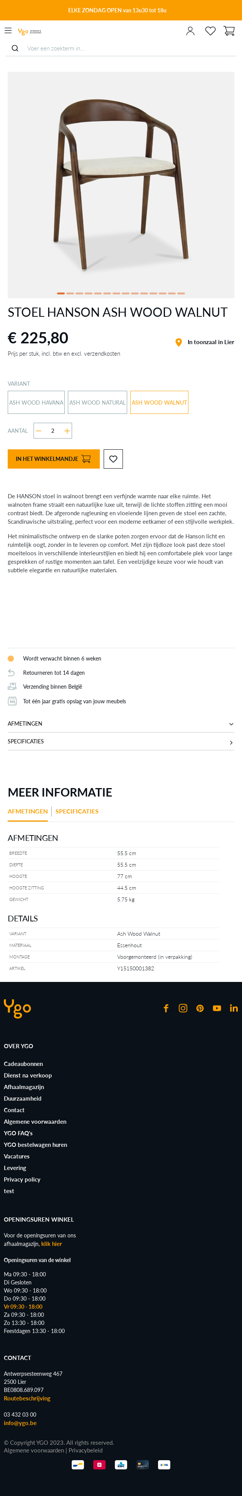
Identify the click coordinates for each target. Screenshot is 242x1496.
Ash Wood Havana (36, 402)
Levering (15, 1167)
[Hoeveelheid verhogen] (67, 430)
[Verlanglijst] (210, 30)
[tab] (30, 814)
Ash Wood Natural (97, 402)
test (9, 1190)
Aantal (18, 430)
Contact (14, 1109)
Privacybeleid (86, 1450)
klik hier (51, 1243)
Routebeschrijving (27, 1398)
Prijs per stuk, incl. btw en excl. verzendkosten (64, 353)
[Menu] (8, 30)
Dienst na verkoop (28, 1075)
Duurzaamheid (23, 1098)
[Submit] (15, 48)
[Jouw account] (190, 30)
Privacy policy (22, 1179)
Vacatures (17, 1156)
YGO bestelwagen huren (35, 1144)
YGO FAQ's (18, 1133)
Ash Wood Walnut (159, 402)
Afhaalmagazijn (24, 1086)
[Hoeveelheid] (52, 430)
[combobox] (121, 48)
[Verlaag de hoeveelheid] (39, 430)
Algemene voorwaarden (35, 1121)
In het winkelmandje (53, 459)
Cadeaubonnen (23, 1063)
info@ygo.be (20, 1422)
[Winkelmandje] (229, 30)
